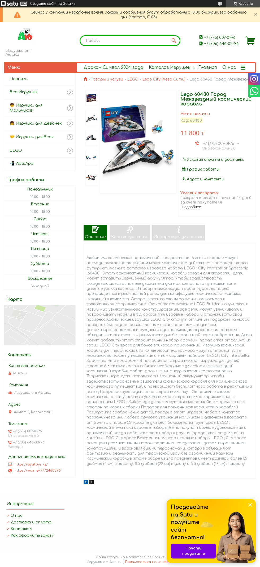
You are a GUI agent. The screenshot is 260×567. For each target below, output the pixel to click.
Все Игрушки (23, 92)
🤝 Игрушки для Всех (32, 137)
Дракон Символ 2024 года (113, 67)
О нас (229, 67)
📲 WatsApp (21, 163)
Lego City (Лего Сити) (163, 79)
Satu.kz (158, 557)
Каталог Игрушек (169, 67)
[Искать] (173, 40)
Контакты (21, 529)
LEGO (132, 79)
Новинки (18, 79)
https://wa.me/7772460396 (37, 470)
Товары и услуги (107, 79)
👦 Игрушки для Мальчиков (26, 108)
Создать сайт (43, 4)
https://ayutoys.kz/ (31, 464)
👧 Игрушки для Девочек (36, 123)
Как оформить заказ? (32, 536)
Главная (207, 67)
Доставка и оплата (31, 522)
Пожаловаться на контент (149, 562)
